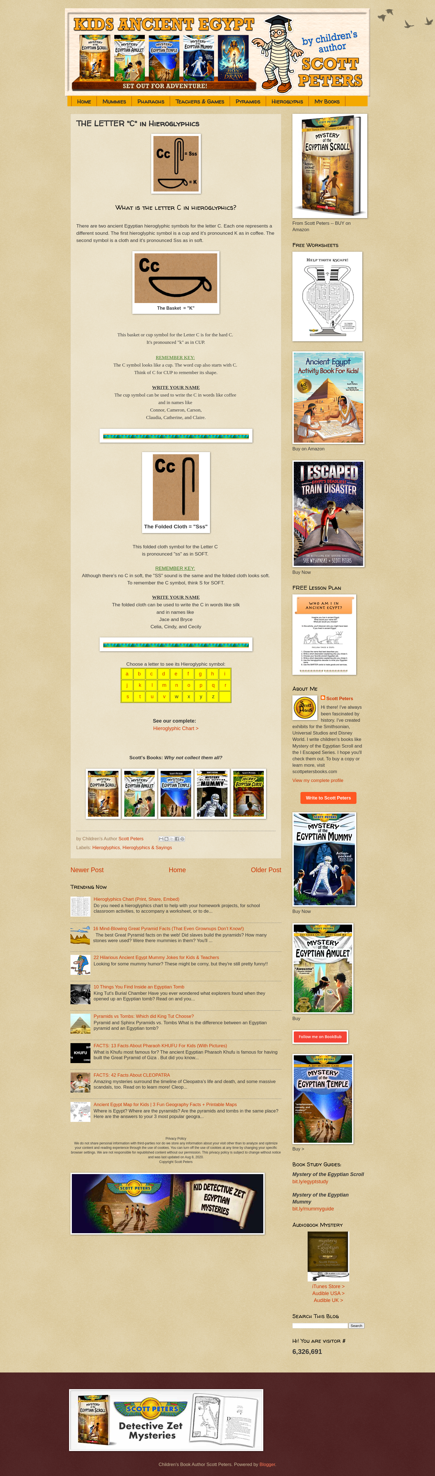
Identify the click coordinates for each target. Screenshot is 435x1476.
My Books (327, 101)
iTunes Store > (328, 1286)
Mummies (114, 101)
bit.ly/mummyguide (313, 1209)
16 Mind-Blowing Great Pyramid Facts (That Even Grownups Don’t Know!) (168, 928)
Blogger (267, 1464)
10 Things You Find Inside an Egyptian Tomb (139, 987)
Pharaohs (150, 101)
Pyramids (248, 101)
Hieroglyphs (287, 101)
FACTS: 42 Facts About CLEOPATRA (132, 1075)
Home (84, 101)
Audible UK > (328, 1300)
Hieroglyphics (106, 847)
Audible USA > (328, 1293)
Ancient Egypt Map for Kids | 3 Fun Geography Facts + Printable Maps (165, 1104)
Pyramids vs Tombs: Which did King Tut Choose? (144, 1016)
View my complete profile (317, 780)
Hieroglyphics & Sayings (147, 847)
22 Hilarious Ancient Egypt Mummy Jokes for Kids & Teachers (156, 957)
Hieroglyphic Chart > (176, 728)
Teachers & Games (200, 101)
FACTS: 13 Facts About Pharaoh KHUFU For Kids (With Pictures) (160, 1045)
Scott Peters (339, 698)
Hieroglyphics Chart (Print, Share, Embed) (136, 899)
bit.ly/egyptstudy (310, 1181)
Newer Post (87, 870)
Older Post (266, 870)
